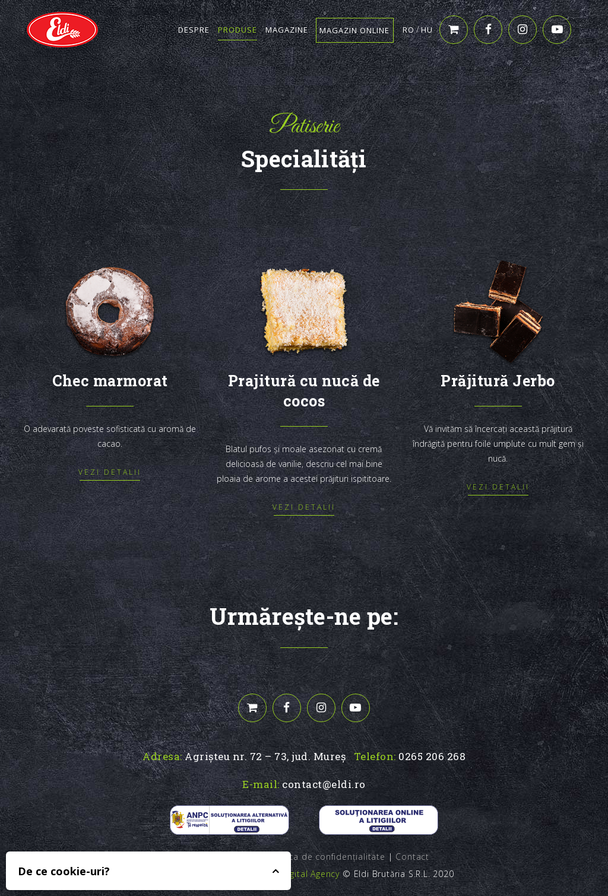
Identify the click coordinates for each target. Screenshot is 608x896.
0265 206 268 (432, 756)
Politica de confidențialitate (326, 856)
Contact (412, 856)
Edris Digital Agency (298, 873)
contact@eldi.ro (324, 784)
